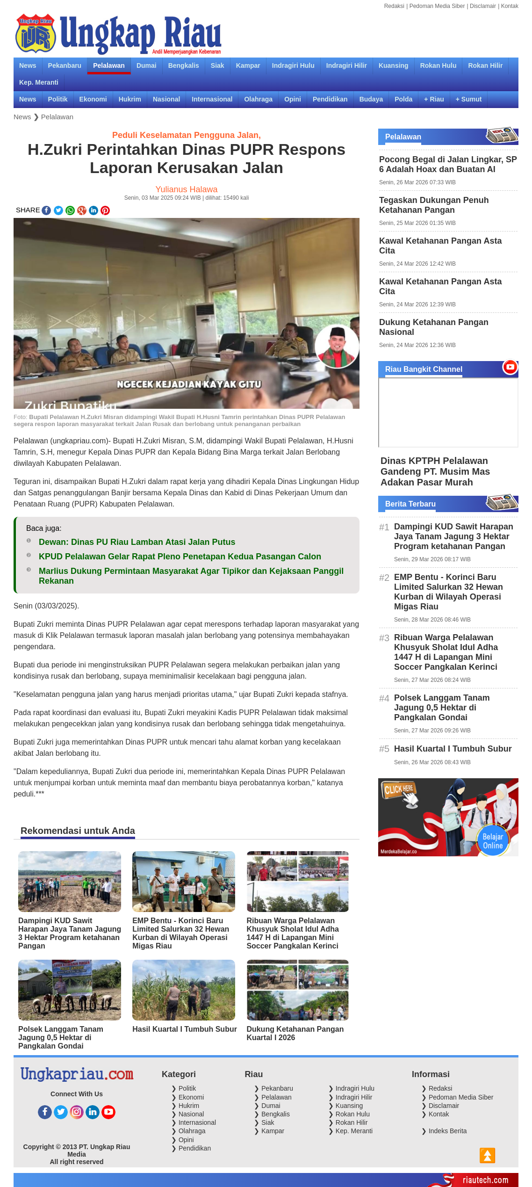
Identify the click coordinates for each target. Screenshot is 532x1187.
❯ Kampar (269, 1131)
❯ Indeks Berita (444, 1131)
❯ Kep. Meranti (350, 1131)
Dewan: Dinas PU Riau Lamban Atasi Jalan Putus (137, 542)
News (22, 117)
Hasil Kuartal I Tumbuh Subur (184, 1029)
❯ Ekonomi (187, 1097)
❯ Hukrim (185, 1105)
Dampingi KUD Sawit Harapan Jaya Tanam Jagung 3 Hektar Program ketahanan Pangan (69, 933)
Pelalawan (57, 117)
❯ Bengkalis (272, 1114)
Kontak (509, 6)
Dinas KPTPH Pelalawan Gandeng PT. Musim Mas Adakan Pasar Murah (435, 471)
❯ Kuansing (345, 1105)
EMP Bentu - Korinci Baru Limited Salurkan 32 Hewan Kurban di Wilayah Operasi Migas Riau (180, 933)
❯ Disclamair (440, 1105)
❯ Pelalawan (273, 1097)
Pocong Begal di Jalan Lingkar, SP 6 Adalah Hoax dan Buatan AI (448, 164)
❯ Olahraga (188, 1131)
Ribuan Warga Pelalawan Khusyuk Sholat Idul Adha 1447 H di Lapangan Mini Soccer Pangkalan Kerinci (292, 933)
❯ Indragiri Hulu (351, 1088)
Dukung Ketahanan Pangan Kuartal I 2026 (295, 1033)
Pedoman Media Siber (437, 6)
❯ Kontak (435, 1114)
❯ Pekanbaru (273, 1088)
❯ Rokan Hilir (347, 1122)
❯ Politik (183, 1088)
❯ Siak (264, 1122)
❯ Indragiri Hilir (350, 1097)
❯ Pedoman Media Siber (457, 1097)
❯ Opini (182, 1140)
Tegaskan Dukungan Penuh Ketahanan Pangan (434, 205)
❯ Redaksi (436, 1088)
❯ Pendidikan (191, 1148)
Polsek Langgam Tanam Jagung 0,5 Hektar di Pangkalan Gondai (60, 1037)
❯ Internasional (193, 1122)
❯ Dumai (267, 1105)
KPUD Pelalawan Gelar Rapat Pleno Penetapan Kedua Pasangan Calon (180, 556)
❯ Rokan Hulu (349, 1114)
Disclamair (483, 6)
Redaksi (394, 6)
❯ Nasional (187, 1114)
